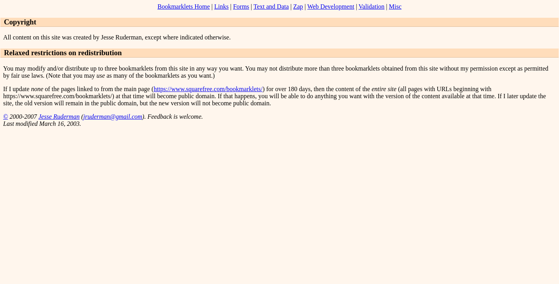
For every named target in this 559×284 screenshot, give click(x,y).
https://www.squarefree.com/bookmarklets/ (208, 89)
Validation (372, 6)
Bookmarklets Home (183, 6)
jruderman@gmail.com (112, 116)
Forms (241, 6)
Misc (395, 6)
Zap (298, 6)
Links (221, 6)
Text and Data (271, 6)
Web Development (330, 6)
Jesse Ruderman (58, 116)
